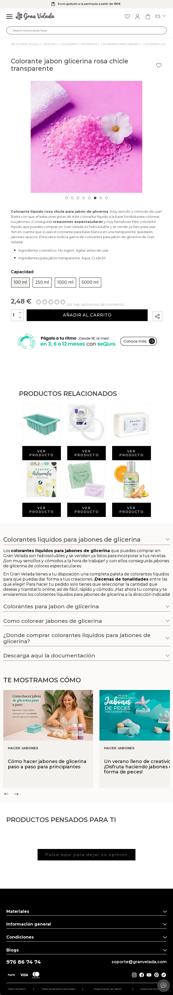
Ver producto (41, 453)
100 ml (20, 282)
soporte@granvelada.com (139, 962)
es (160, 16)
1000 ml (65, 282)
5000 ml (90, 282)
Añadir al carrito (87, 315)
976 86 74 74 (23, 962)
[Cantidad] (17, 315)
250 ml (42, 282)
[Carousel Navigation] (86, 794)
